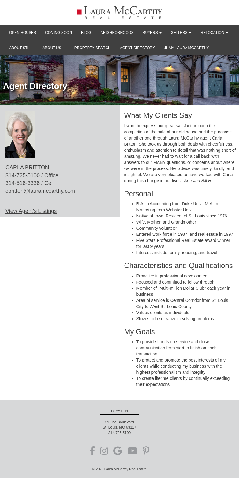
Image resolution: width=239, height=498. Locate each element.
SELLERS (181, 32)
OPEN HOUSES (22, 32)
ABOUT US (53, 48)
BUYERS (152, 32)
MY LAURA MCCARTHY (186, 48)
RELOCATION (214, 32)
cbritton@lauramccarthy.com (40, 191)
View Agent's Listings (31, 211)
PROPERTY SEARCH (92, 48)
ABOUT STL (21, 48)
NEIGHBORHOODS (116, 32)
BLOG (86, 32)
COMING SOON (58, 32)
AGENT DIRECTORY (137, 48)
